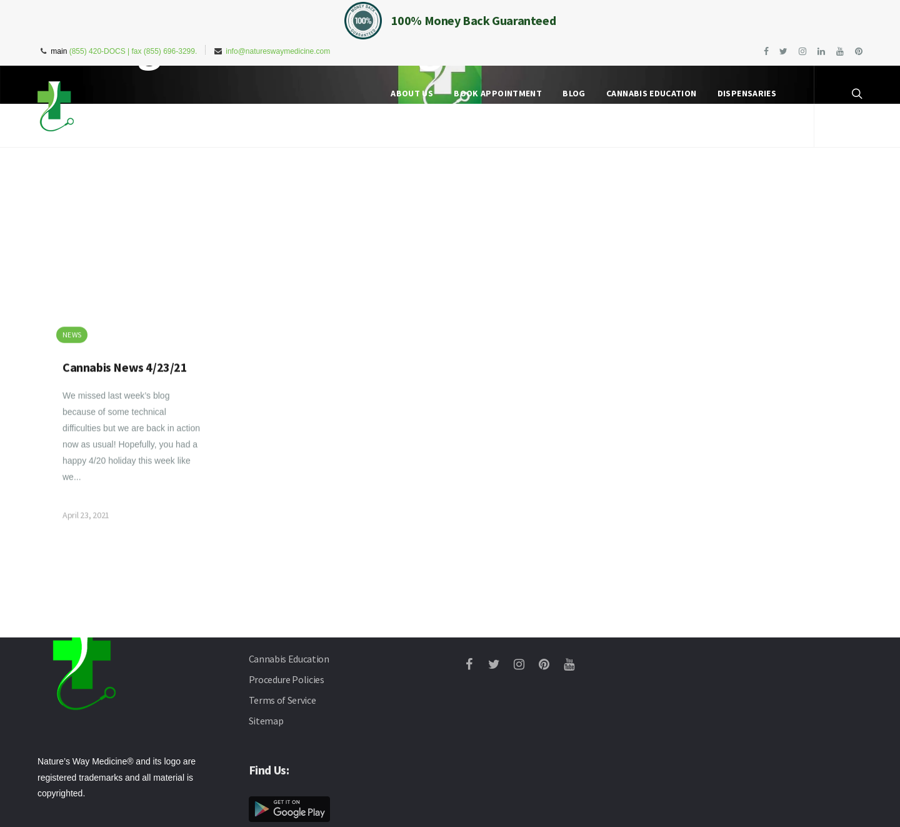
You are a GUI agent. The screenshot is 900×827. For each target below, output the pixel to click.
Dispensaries (747, 93)
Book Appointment (498, 93)
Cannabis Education (651, 93)
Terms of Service (282, 700)
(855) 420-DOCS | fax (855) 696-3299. (133, 51)
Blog (573, 93)
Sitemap (266, 720)
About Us (412, 93)
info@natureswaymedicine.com (278, 51)
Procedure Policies (286, 679)
